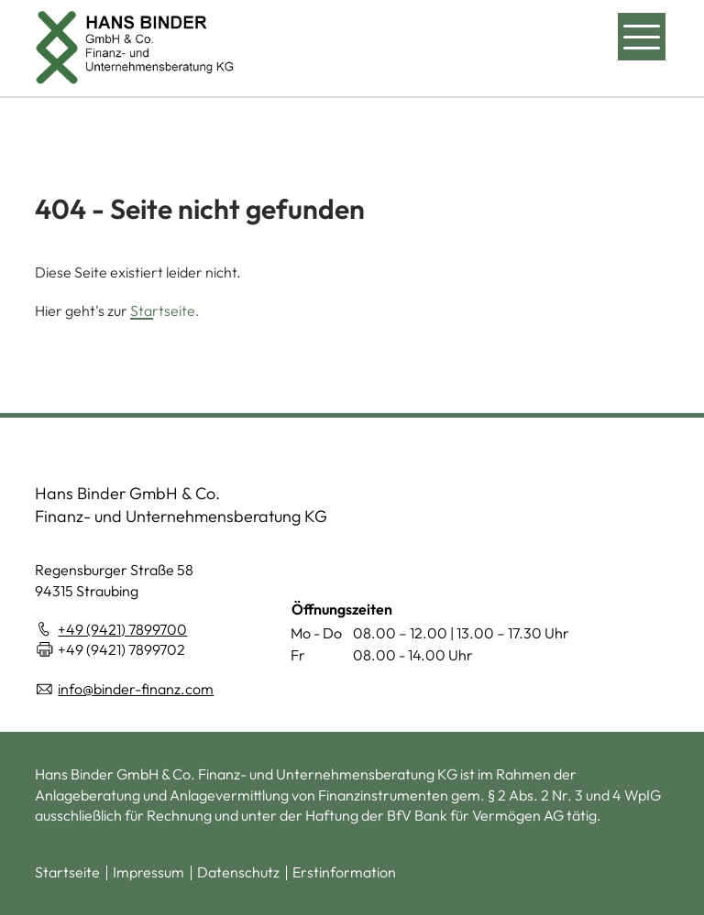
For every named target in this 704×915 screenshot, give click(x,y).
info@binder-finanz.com (136, 689)
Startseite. (165, 310)
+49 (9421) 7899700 (122, 629)
